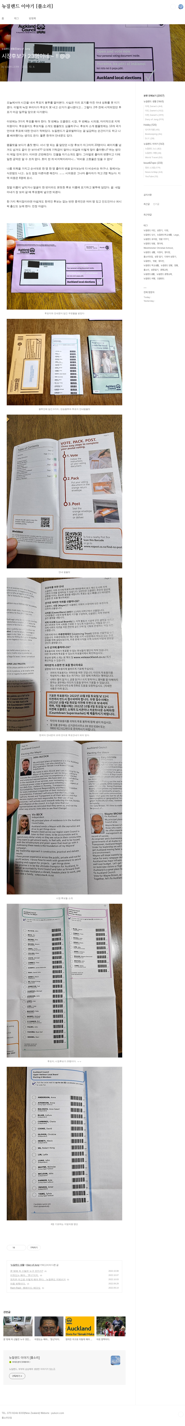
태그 (16, 18)
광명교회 (164, 270)
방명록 (32, 18)
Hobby (150, 125)
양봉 (176, 265)
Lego (176, 235)
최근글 (147, 204)
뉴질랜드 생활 (17, 1265)
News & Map (154, 172)
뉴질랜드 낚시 (149, 235)
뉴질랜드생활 (149, 274)
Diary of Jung (32, 1265)
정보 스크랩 (152, 167)
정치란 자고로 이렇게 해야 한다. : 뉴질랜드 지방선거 (38, 1279)
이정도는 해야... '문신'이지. (24, 1275)
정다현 (167, 252)
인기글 (156, 204)
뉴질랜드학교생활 (164, 235)
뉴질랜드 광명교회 (164, 274)
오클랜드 (160, 278)
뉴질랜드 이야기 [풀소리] (27, 6)
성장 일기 (159, 256)
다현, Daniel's (154, 115)
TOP (180, 1414)
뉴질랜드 (147, 261)
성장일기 (154, 270)
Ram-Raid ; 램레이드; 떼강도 (25, 1288)
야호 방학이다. (18, 1283)
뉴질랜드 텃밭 (149, 243)
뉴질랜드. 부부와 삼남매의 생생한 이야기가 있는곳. (32, 1369)
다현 (166, 230)
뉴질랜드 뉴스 (153, 148)
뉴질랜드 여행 (153, 153)
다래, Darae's (153, 106)
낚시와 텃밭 (152, 129)
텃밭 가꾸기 (164, 239)
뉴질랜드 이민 (149, 230)
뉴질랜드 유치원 (150, 239)
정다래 (160, 243)
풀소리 (146, 270)
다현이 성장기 (170, 256)
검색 (173, 6)
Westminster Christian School (158, 248)
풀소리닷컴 (148, 256)
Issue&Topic (153, 163)
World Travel (153, 157)
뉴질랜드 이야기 (154, 144)
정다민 (161, 261)
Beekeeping (153, 134)
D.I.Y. (149, 138)
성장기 (160, 230)
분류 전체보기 (154, 95)
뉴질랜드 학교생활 (151, 265)
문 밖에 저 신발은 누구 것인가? (26, 1271)
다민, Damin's (154, 110)
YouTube (151, 176)
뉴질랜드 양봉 (166, 265)
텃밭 (155, 261)
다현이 (160, 252)
